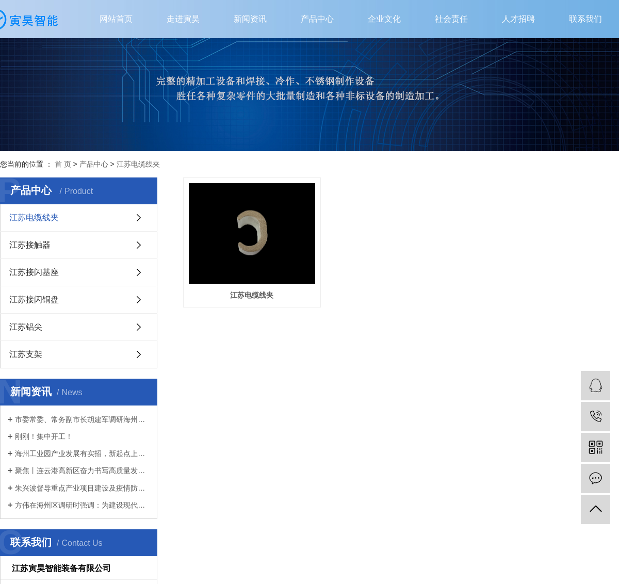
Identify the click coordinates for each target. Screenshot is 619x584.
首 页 (63, 164)
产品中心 (317, 18)
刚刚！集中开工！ (44, 436)
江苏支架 (25, 354)
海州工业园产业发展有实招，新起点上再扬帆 (82, 453)
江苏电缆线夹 (138, 164)
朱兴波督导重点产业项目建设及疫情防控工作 (82, 488)
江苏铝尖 (25, 326)
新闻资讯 (250, 18)
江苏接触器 (30, 244)
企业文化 (384, 18)
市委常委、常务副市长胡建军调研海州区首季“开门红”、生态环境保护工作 (82, 419)
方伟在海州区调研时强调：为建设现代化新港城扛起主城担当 (82, 505)
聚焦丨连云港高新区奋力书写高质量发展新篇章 (82, 470)
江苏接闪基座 (34, 272)
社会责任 (451, 18)
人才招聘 (518, 18)
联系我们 (585, 18)
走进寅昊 (183, 18)
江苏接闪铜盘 (34, 299)
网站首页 (116, 18)
